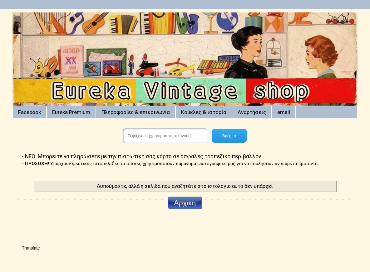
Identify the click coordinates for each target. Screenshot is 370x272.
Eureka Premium (71, 112)
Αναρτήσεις (252, 112)
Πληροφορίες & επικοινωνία (135, 112)
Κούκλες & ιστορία (203, 112)
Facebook (29, 112)
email (283, 112)
